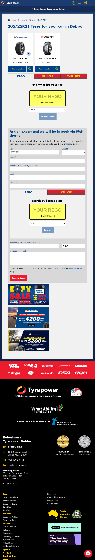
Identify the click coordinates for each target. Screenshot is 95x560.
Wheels (7, 488)
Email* (12, 174)
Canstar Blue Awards (56, 472)
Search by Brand (10, 478)
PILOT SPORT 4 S (20, 59)
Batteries (6, 504)
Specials (7, 524)
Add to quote (17, 69)
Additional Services (11, 520)
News (6, 537)
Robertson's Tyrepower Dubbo (48, 8)
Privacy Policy (59, 268)
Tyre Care (7, 481)
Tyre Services (8, 514)
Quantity (65, 149)
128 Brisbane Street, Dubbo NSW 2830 (18, 428)
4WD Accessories (10, 501)
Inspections (7, 507)
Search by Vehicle (10, 472)
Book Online (9, 530)
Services (7, 498)
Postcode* (14, 182)
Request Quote (18, 278)
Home (12, 20)
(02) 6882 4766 (16, 434)
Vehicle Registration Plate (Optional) (25, 242)
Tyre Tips (7, 485)
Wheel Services (9, 517)
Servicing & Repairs (11, 511)
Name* (13, 157)
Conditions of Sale (32, 556)
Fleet (5, 534)
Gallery (7, 540)
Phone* (23, 165)
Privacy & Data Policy (17, 556)
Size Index (51, 468)
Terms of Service (75, 268)
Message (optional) (18, 251)
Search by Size (9, 475)
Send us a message (17, 439)
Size (11, 149)
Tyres (5, 468)
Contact (7, 527)
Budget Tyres (52, 475)
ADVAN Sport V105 (47, 59)
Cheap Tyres (52, 478)
